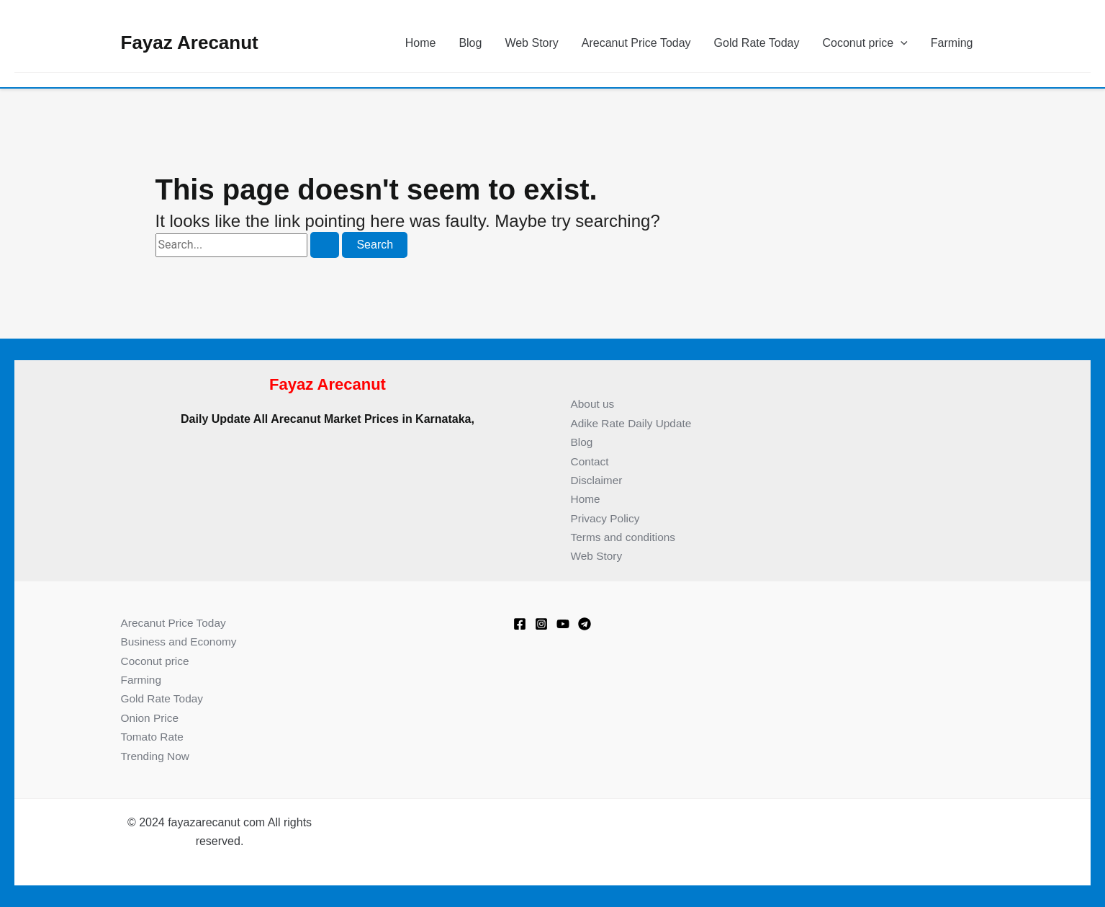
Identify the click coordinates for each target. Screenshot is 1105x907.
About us (593, 404)
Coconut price (865, 43)
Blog (470, 43)
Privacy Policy (607, 518)
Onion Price (151, 718)
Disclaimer (598, 480)
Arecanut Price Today (636, 43)
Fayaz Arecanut (189, 42)
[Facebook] (519, 623)
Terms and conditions (625, 537)
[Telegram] (584, 623)
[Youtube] (562, 623)
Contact (590, 461)
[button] (900, 43)
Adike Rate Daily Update (633, 423)
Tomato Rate (153, 736)
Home (420, 43)
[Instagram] (541, 623)
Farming (952, 43)
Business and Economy (181, 641)
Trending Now (156, 756)
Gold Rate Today (757, 43)
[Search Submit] (324, 245)
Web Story (531, 43)
